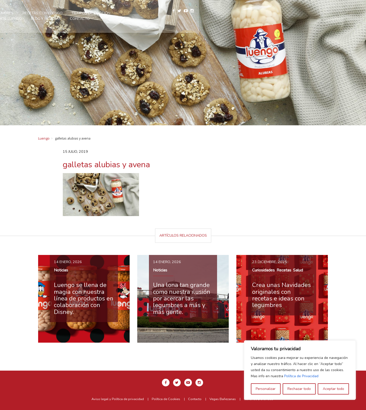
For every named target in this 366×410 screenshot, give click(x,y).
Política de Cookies (166, 399)
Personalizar (266, 388)
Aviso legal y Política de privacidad (118, 399)
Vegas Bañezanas (222, 399)
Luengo (44, 138)
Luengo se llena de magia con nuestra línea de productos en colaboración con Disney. (83, 298)
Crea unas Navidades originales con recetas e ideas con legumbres (281, 295)
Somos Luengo (232, 13)
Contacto (178, 18)
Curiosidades (263, 270)
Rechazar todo (299, 388)
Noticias (61, 270)
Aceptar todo (333, 388)
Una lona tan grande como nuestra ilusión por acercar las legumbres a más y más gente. (181, 298)
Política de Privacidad (301, 376)
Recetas (284, 270)
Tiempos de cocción (189, 13)
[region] (300, 370)
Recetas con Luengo (141, 13)
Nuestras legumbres (91, 13)
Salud (298, 270)
